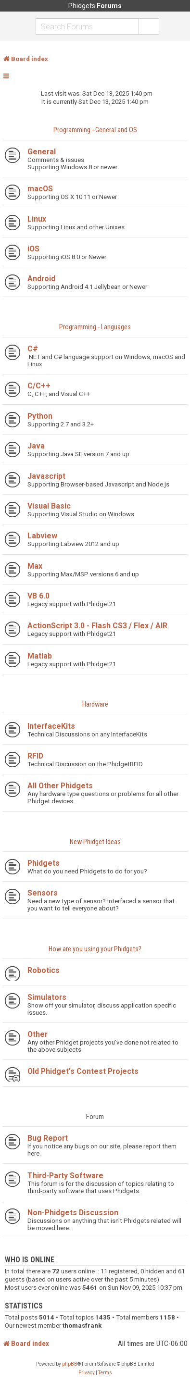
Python (39, 416)
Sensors (42, 892)
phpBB (69, 1364)
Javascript (46, 476)
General (41, 151)
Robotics (43, 970)
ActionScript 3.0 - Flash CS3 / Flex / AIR (97, 625)
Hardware (95, 704)
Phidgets (43, 863)
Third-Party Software (65, 1175)
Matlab (39, 655)
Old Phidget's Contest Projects (83, 1071)
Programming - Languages (95, 327)
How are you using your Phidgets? (95, 949)
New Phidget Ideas (95, 842)
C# (32, 348)
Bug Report (47, 1138)
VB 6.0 (38, 595)
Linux (36, 219)
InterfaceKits (51, 726)
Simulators (46, 997)
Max (34, 566)
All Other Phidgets (60, 785)
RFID (35, 755)
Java (36, 445)
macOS (40, 188)
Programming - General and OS (95, 130)
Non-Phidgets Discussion (72, 1212)
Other (37, 1034)
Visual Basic (49, 505)
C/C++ (39, 385)
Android (41, 278)
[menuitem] (86, 1373)
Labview (42, 535)
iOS (33, 248)
